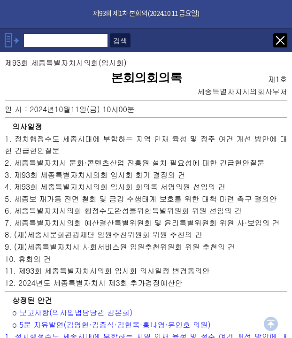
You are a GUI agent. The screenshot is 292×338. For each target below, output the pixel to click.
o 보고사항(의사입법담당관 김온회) (72, 312)
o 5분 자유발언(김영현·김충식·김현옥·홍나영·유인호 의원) (111, 324)
